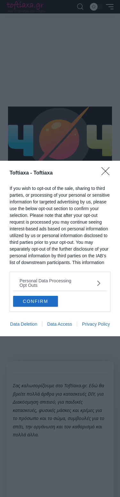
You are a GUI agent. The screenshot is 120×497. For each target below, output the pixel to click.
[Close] (107, 173)
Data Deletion (23, 324)
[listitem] (60, 282)
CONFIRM (35, 301)
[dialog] (60, 248)
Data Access (59, 324)
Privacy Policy (96, 324)
